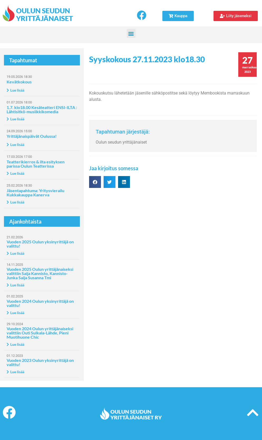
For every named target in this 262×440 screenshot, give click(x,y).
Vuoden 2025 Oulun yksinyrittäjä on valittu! (40, 243)
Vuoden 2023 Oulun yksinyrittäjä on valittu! (40, 362)
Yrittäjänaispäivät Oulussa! (32, 136)
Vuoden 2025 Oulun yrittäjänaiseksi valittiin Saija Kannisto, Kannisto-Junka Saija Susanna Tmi (40, 273)
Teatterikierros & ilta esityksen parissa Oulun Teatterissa (36, 163)
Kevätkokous (19, 81)
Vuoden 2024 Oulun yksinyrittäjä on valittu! (40, 303)
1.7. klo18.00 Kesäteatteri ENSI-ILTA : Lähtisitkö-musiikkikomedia (42, 109)
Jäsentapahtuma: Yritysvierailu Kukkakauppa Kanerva (35, 192)
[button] (131, 33)
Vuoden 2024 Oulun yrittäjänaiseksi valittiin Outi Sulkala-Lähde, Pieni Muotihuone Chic (40, 332)
